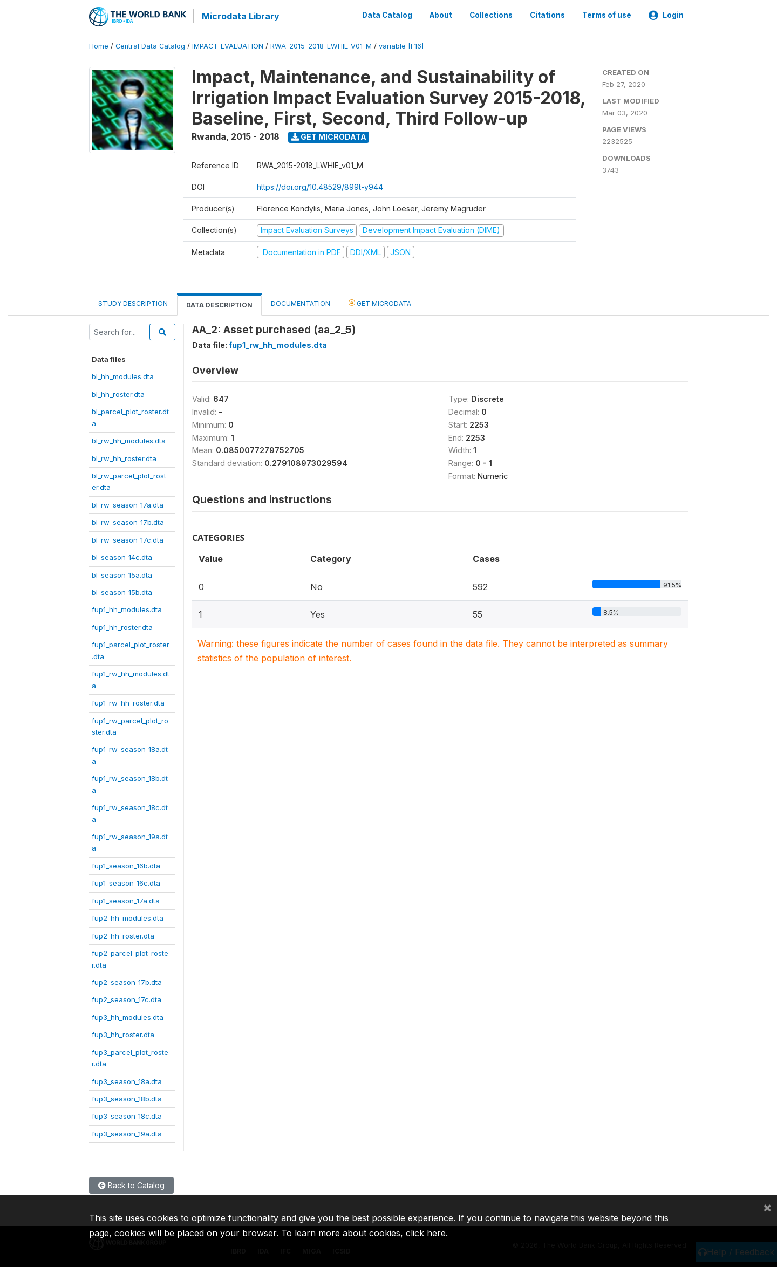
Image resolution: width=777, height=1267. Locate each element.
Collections (491, 15)
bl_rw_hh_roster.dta (124, 457)
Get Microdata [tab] (380, 302)
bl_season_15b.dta (122, 591)
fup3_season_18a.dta (127, 1080)
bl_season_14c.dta (122, 556)
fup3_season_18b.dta (127, 1098)
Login (666, 15)
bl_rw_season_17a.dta (127, 503)
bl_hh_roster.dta (118, 393)
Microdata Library (240, 16)
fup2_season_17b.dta (127, 981)
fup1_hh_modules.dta (127, 609)
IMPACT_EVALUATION (227, 46)
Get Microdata (328, 136)
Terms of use (606, 15)
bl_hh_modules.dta (123, 376)
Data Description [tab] (219, 304)
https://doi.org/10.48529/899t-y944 (320, 186)
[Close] (767, 1207)
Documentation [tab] (300, 303)
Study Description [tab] (133, 303)
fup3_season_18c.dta (127, 1115)
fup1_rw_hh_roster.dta (128, 702)
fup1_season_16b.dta (126, 865)
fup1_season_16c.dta (126, 882)
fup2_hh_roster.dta (123, 934)
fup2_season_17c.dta (126, 999)
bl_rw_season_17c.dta (127, 539)
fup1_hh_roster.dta (122, 626)
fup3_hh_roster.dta (123, 1034)
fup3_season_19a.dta (127, 1133)
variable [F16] (401, 46)
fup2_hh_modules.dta (127, 917)
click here (426, 1233)
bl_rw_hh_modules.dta (129, 440)
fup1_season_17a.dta (126, 899)
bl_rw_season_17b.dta (128, 521)
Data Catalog (387, 15)
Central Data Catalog (150, 46)
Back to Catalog (131, 1184)
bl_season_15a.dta (122, 574)
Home (98, 46)
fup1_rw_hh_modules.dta (278, 344)
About (441, 15)
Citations (547, 15)
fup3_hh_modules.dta (127, 1016)
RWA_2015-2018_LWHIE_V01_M (321, 46)
